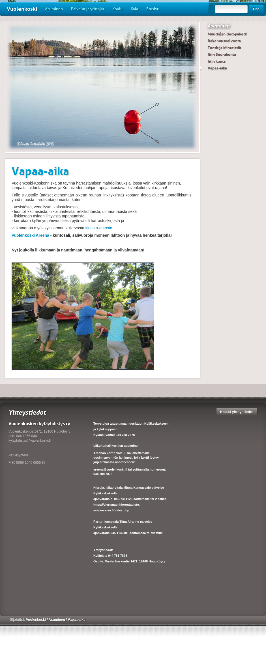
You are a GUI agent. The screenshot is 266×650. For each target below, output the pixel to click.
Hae (256, 9)
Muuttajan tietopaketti (227, 34)
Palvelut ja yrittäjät (87, 9)
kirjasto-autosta (98, 228)
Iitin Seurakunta (222, 54)
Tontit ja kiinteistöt (224, 47)
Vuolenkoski (22, 9)
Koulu (117, 9)
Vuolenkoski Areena (30, 235)
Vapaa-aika (217, 68)
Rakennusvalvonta (224, 40)
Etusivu (152, 9)
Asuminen (54, 9)
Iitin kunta (217, 61)
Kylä (134, 9)
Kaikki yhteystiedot (237, 412)
